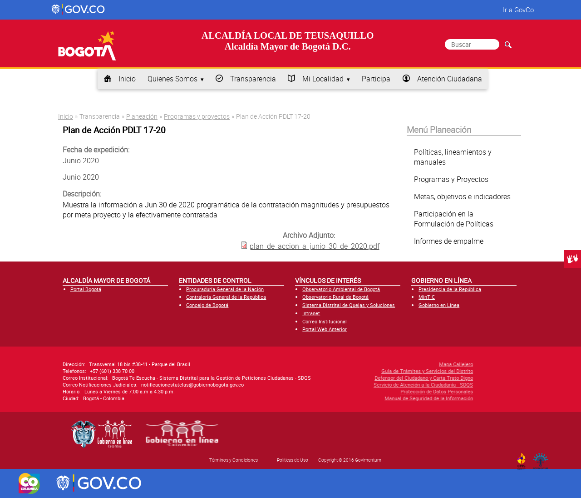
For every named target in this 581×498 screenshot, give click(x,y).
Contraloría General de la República (226, 296)
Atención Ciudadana (449, 79)
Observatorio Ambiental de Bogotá (341, 289)
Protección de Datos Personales (388, 391)
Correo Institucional (324, 321)
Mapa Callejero (408, 364)
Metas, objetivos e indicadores (462, 196)
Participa (376, 79)
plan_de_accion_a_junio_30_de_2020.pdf (314, 246)
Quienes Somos (172, 79)
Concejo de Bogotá (207, 305)
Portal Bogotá (85, 289)
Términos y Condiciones (233, 460)
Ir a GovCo (518, 9)
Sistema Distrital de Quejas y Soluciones (348, 305)
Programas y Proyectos (451, 179)
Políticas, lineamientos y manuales (453, 157)
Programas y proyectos (197, 116)
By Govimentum (543, 458)
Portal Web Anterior (324, 329)
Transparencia (253, 79)
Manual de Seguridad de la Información (380, 398)
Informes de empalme (448, 241)
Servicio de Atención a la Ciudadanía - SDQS (375, 384)
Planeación (142, 116)
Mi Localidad (323, 79)
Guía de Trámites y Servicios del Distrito (379, 370)
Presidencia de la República (450, 289)
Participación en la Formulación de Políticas (453, 219)
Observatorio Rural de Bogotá (335, 296)
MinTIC (427, 296)
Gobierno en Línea (439, 305)
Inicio (127, 79)
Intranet (311, 313)
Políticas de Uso (292, 460)
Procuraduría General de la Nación (225, 289)
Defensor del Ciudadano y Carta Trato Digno (375, 377)
